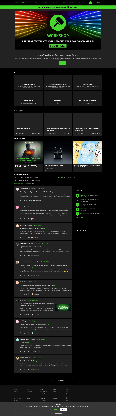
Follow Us (68, 387)
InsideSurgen (23, 321)
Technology (29, 389)
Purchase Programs (18, 395)
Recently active (19, 184)
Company (55, 387)
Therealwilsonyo (24, 339)
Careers (54, 391)
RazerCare (42, 395)
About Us (54, 389)
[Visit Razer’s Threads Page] (67, 394)
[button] (58, 413)
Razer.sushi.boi (83, 195)
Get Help (41, 389)
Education (16, 400)
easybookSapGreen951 (26, 262)
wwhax (22, 206)
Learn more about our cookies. (83, 406)
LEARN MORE (54, 62)
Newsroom (55, 393)
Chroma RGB (29, 391)
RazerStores (16, 389)
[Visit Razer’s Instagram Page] (67, 392)
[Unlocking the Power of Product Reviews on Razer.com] (87, 124)
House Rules (54, 2)
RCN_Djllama (83, 204)
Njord (21, 300)
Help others (30, 184)
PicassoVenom (24, 188)
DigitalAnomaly (83, 199)
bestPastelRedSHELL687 (26, 243)
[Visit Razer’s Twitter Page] (67, 396)
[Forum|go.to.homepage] (22, 2)
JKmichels (23, 225)
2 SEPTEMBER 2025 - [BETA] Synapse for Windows (28, 180)
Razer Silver (81, 2)
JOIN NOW (62, 62)
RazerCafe (16, 391)
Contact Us (55, 398)
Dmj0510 (22, 282)
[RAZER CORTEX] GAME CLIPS (68, 177)
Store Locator (16, 393)
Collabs (28, 398)
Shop (15, 387)
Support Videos (43, 400)
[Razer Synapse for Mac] (28, 124)
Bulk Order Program (17, 398)
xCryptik (82, 213)
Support (45, 2)
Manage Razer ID (43, 398)
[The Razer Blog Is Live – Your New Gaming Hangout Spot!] (58, 124)
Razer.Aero (82, 208)
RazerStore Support (43, 393)
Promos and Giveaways (68, 2)
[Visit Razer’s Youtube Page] (67, 398)
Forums (36, 2)
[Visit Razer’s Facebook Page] (67, 389)
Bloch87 (22, 357)
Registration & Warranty (44, 391)
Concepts (28, 393)
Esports (28, 395)
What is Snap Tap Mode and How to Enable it (27, 177)
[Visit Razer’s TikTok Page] (67, 400)
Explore (28, 387)
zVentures (55, 395)
